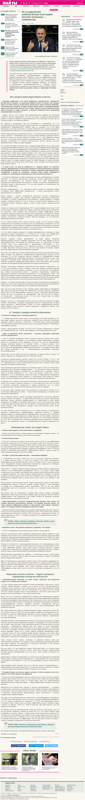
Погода (69, 790)
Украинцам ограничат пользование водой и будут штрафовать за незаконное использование (11, 17)
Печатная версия (17, 741)
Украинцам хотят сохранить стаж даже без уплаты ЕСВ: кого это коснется (12, 25)
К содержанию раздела (9, 737)
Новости (8, 785)
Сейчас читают (29, 751)
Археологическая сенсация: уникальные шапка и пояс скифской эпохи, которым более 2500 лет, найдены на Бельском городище (72, 36)
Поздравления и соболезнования (27, 793)
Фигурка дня (33, 787)
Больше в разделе (67, 106)
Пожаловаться (45, 741)
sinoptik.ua (76, 102)
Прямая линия (21, 786)
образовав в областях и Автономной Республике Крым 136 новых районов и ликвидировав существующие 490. (32, 68)
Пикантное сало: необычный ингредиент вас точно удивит (12, 48)
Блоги (19, 787)
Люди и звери (46, 786)
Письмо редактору (31, 741)
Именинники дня (71, 785)
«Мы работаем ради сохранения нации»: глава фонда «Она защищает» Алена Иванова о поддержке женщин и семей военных (71, 150)
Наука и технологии (60, 787)
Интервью (54, 10)
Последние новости (8, 11)
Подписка (8, 793)
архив (46, 3)
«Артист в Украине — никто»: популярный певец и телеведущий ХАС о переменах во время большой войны (72, 141)
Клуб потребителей (60, 789)
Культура (26, 6)
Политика (8, 787)
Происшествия (9, 790)
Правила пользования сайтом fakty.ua (47, 793)
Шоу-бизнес (66, 6)
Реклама (3, 793)
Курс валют (70, 787)
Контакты (15, 793)
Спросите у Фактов (60, 790)
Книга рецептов (47, 785)
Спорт (56, 6)
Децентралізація (23, 541)
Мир (16, 6)
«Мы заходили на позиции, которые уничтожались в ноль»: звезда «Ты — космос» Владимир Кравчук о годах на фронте (72, 132)
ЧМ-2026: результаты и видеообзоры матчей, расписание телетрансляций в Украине (12, 33)
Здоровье (46, 6)
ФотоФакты (70, 789)
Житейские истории (48, 787)
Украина (5, 6)
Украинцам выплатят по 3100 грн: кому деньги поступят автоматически (11, 42)
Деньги (7, 789)
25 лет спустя (46, 789)
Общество (36, 6)
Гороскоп (77, 6)
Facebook (14, 734)
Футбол (20, 790)
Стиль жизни (33, 790)
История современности (59, 786)
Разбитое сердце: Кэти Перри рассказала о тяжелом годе (11, 54)
